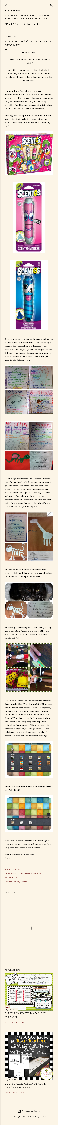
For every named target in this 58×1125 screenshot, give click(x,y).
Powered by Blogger (29, 1111)
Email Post (16, 869)
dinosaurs (28, 873)
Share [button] (7, 869)
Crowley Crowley (20, 882)
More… (36, 23)
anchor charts (17, 873)
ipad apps (37, 873)
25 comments (18, 1022)
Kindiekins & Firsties (17, 23)
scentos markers (12, 877)
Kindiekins (12, 10)
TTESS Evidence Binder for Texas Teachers (25, 1085)
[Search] (51, 4)
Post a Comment (19, 1092)
